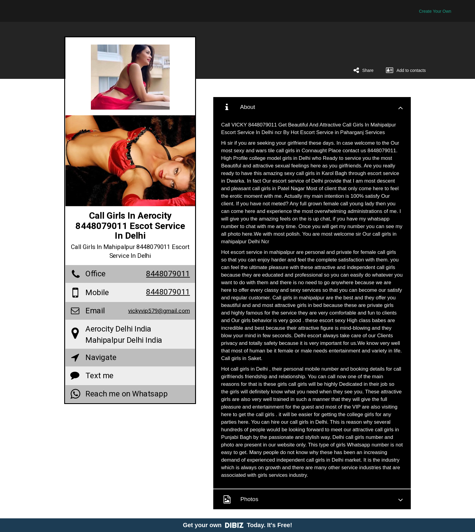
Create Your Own (435, 11)
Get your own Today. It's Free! (237, 525)
